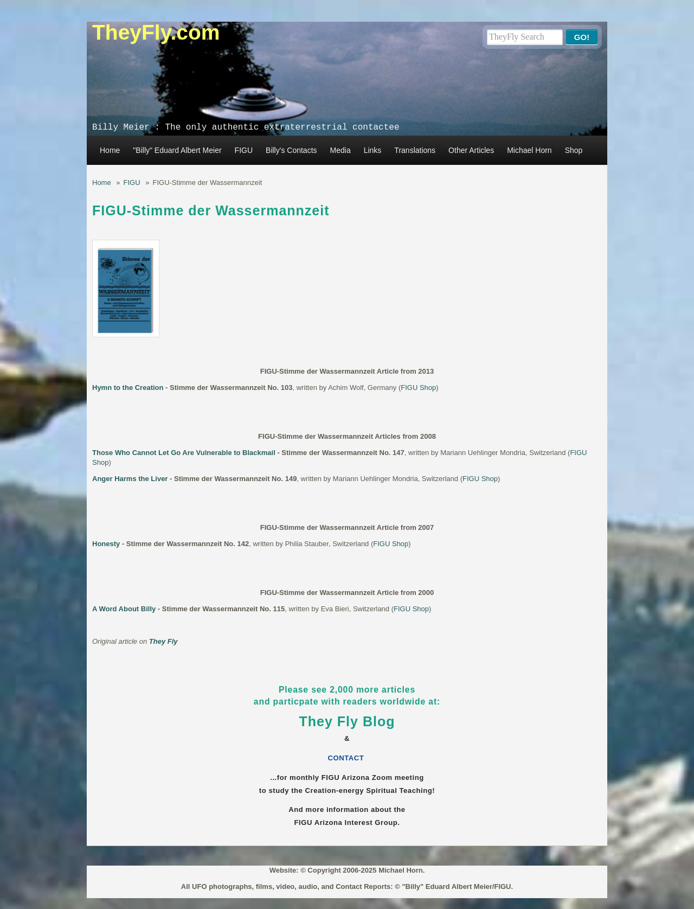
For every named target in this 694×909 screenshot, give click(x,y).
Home (110, 150)
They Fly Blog (347, 721)
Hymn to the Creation (127, 387)
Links (373, 150)
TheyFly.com (156, 32)
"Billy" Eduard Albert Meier (177, 150)
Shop (574, 150)
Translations (414, 150)
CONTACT (347, 758)
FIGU (244, 150)
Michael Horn (529, 150)
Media (340, 150)
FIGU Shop (418, 387)
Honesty (106, 544)
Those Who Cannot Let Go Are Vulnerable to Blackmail (183, 453)
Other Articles (471, 150)
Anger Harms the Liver (130, 479)
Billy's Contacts (291, 150)
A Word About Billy (124, 609)
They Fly (163, 641)
